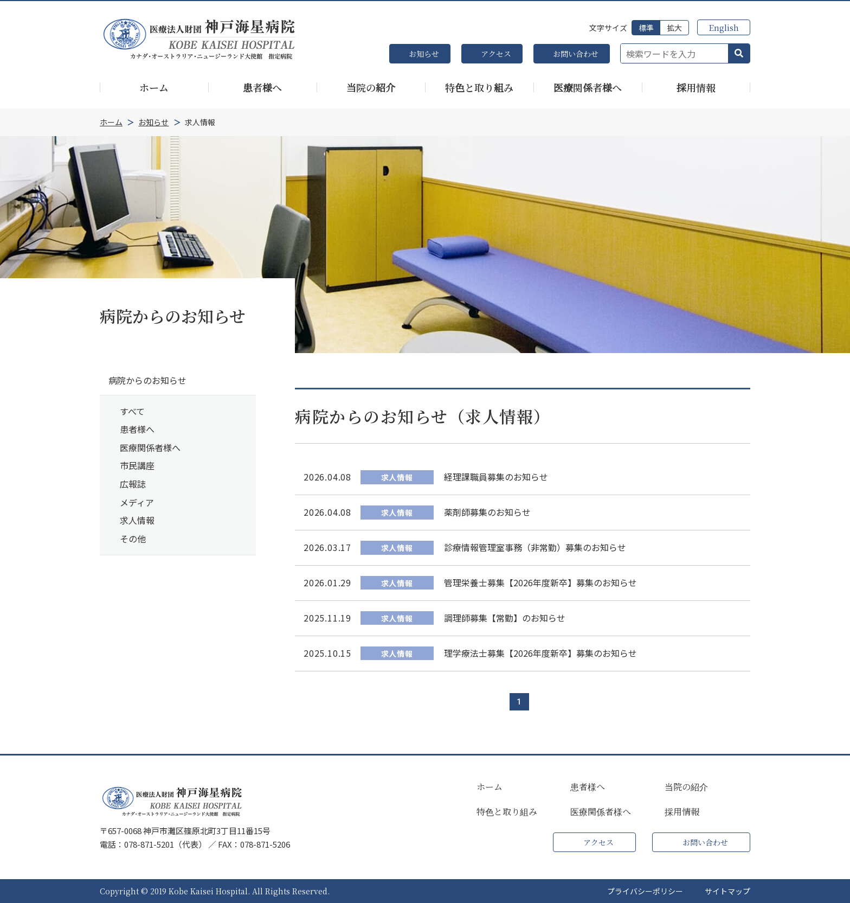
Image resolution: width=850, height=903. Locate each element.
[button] (739, 54)
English (724, 27)
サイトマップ (727, 891)
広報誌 (133, 483)
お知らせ (424, 53)
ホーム (489, 787)
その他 (133, 538)
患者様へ (137, 429)
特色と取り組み (506, 812)
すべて (132, 411)
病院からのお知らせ (147, 380)
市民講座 (137, 465)
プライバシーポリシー (645, 891)
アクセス (496, 53)
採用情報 (682, 812)
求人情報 (137, 520)
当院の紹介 (686, 787)
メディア (137, 502)
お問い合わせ (575, 53)
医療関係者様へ (150, 447)
